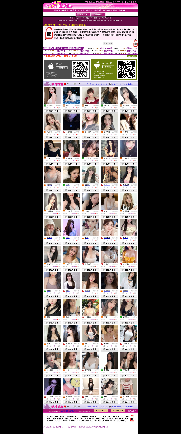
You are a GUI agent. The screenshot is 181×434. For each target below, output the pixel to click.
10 (115, 84)
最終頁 (130, 84)
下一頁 (118, 84)
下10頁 (124, 84)
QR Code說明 (132, 56)
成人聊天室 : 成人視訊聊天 (69, 411)
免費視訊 (58, 105)
